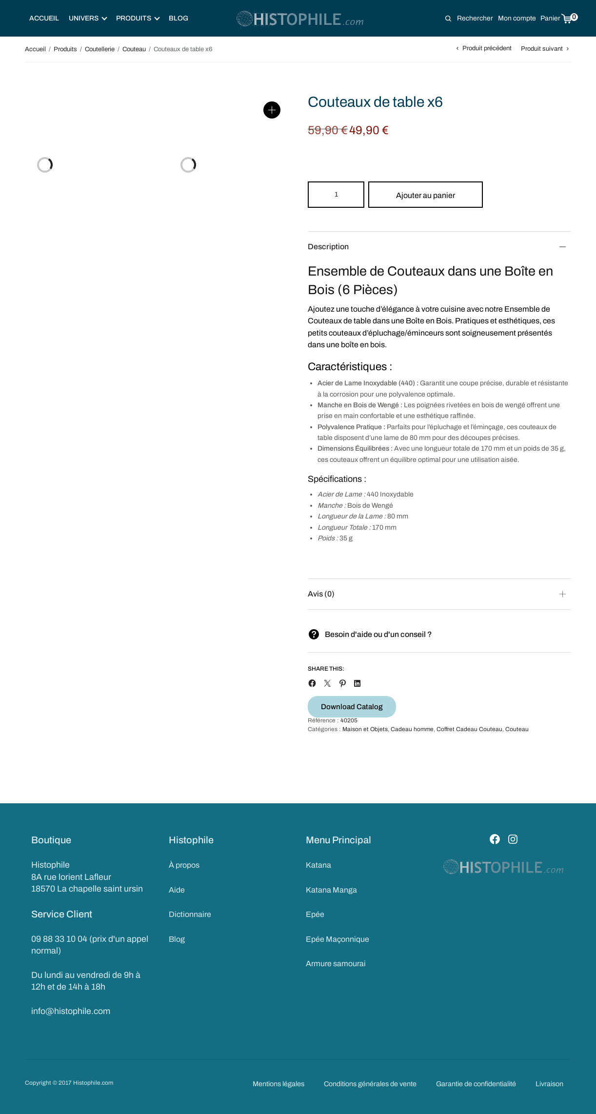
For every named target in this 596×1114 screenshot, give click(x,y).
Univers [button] (88, 18)
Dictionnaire (190, 914)
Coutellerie (100, 49)
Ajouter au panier (425, 195)
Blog (178, 18)
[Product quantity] (336, 194)
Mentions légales (278, 1084)
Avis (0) (321, 594)
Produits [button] (138, 18)
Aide (177, 890)
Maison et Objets (365, 729)
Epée (315, 914)
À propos (184, 865)
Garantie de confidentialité (476, 1084)
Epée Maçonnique (337, 939)
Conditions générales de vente (370, 1084)
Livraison (549, 1084)
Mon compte (517, 18)
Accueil (44, 18)
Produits (65, 49)
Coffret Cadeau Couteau (469, 729)
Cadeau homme (412, 729)
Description (328, 246)
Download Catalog (352, 707)
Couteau (134, 49)
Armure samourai (336, 963)
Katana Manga (331, 890)
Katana (318, 865)
